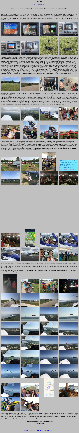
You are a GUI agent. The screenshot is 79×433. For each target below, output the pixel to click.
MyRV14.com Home (50, 430)
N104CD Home (39, 430)
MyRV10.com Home (29, 430)
